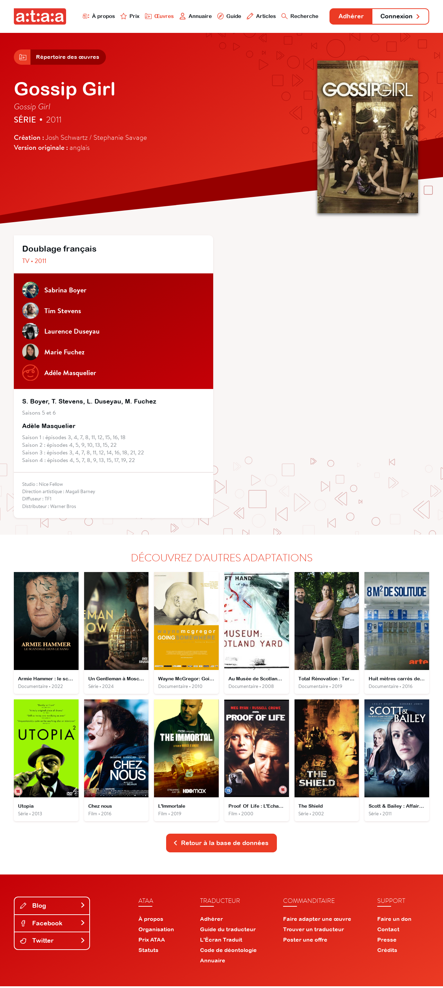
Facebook (52, 924)
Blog (52, 907)
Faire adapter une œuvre (317, 920)
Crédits (387, 952)
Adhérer (350, 16)
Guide (228, 16)
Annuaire (194, 16)
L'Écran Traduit (221, 941)
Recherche (299, 16)
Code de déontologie (228, 952)
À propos (97, 16)
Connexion (400, 16)
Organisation (156, 931)
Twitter (52, 942)
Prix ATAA (151, 941)
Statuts (148, 952)
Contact (388, 931)
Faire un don (394, 920)
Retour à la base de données (221, 844)
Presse (387, 941)
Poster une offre (305, 941)
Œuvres (158, 16)
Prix (128, 16)
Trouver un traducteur (313, 931)
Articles (260, 16)
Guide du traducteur (228, 931)
